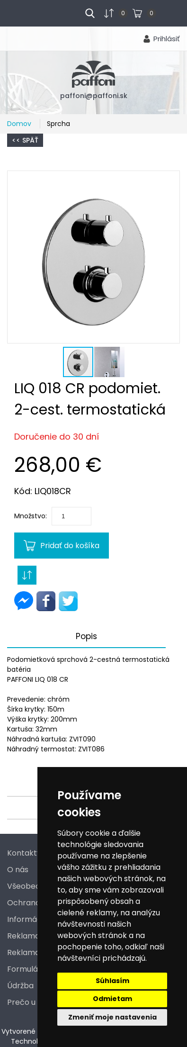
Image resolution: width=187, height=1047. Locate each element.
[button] (93, 257)
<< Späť (25, 140)
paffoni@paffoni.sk (93, 95)
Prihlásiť (166, 39)
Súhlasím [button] (112, 980)
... (163, 12)
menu (24, 12)
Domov (20, 123)
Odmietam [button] (112, 998)
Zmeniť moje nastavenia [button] (112, 1017)
